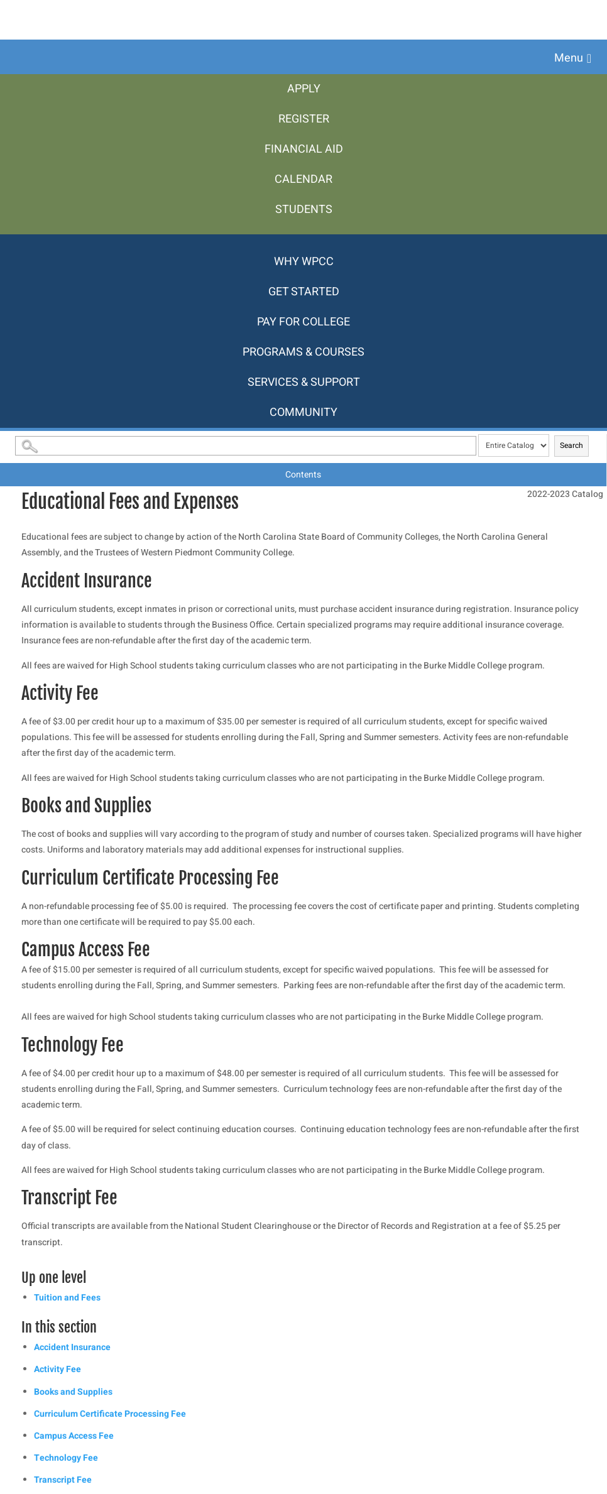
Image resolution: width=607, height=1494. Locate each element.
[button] (573, 58)
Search (571, 445)
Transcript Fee (63, 1479)
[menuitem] (303, 89)
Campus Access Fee (74, 1435)
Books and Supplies (73, 1392)
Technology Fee (66, 1457)
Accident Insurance (72, 1347)
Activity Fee (57, 1369)
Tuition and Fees (67, 1297)
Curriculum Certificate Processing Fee (110, 1413)
